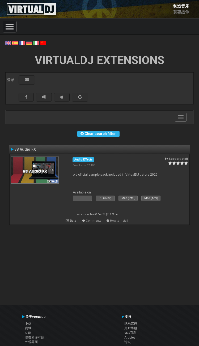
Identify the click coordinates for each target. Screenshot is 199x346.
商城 (28, 328)
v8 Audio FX (25, 149)
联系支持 (130, 323)
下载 (28, 323)
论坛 (127, 342)
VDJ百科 (130, 333)
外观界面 (31, 342)
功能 (28, 333)
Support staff (178, 159)
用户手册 (130, 328)
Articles (129, 337)
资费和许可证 (34, 337)
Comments (93, 220)
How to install (119, 220)
